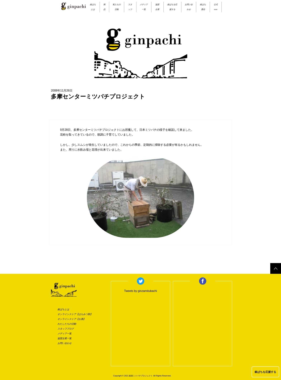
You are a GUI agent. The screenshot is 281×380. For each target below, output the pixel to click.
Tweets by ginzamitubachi (140, 290)
